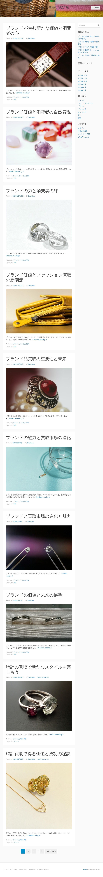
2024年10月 (82, 81)
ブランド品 (22, 97)
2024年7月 (82, 90)
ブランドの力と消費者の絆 (32, 190)
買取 (27, 97)
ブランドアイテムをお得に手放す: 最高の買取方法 (36, 7)
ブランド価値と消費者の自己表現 (38, 112)
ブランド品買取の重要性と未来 (36, 358)
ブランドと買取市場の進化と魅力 (38, 516)
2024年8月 (82, 87)
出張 (15, 99)
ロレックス (82, 112)
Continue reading (23, 93)
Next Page (51, 851)
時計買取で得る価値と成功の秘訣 (38, 753)
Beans (85, 869)
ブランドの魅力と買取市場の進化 (38, 437)
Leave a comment (43, 677)
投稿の (82, 131)
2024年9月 (82, 84)
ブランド (15, 97)
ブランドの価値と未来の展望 (34, 595)
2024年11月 (82, 78)
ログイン (81, 128)
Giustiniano (31, 38)
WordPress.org (83, 137)
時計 (21, 739)
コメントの (84, 134)
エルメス (81, 100)
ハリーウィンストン (85, 103)
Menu (95, 8)
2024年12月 (82, 75)
